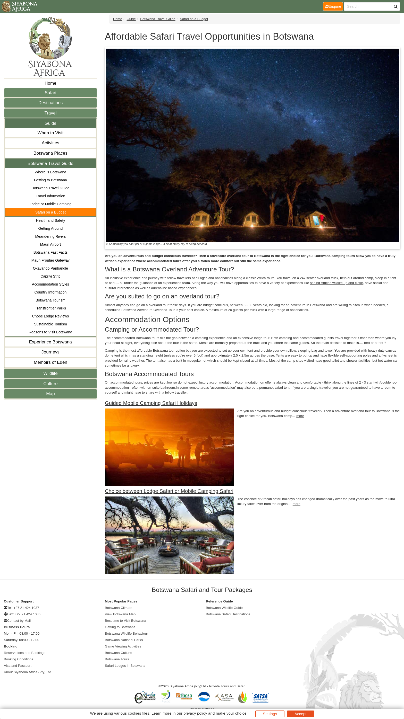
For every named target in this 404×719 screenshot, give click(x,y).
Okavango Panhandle (50, 268)
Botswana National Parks (124, 640)
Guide (50, 123)
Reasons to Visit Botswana (50, 332)
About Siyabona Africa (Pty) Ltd (27, 672)
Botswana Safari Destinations (228, 614)
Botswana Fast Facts (50, 252)
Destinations (50, 102)
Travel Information (50, 196)
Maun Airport (50, 244)
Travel (50, 113)
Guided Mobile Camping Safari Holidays (151, 403)
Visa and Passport (17, 666)
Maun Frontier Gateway (50, 260)
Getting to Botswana (50, 180)
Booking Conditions (18, 659)
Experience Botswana (50, 342)
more (300, 416)
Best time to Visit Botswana (125, 621)
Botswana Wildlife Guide (224, 608)
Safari (50, 92)
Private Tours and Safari (227, 686)
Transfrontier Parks (50, 308)
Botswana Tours (117, 659)
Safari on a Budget (50, 212)
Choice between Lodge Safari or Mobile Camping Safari (169, 491)
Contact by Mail (19, 621)
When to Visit (50, 132)
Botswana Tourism (50, 300)
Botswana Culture (118, 653)
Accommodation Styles (50, 284)
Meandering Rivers (50, 236)
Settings (270, 714)
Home (50, 83)
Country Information (51, 292)
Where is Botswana (50, 172)
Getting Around (50, 228)
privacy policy (195, 713)
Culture (50, 383)
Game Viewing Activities (123, 646)
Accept (300, 714)
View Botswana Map (120, 614)
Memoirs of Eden (50, 362)
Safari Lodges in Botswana (125, 666)
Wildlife (50, 373)
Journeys (50, 352)
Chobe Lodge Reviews (50, 316)
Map (50, 393)
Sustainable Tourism (50, 324)
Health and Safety (50, 220)
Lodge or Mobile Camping (51, 204)
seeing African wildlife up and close (336, 283)
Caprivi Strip (50, 276)
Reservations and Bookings (24, 653)
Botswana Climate (118, 608)
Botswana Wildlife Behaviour (126, 633)
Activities (50, 142)
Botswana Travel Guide (50, 163)
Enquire (334, 6)
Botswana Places (50, 153)
